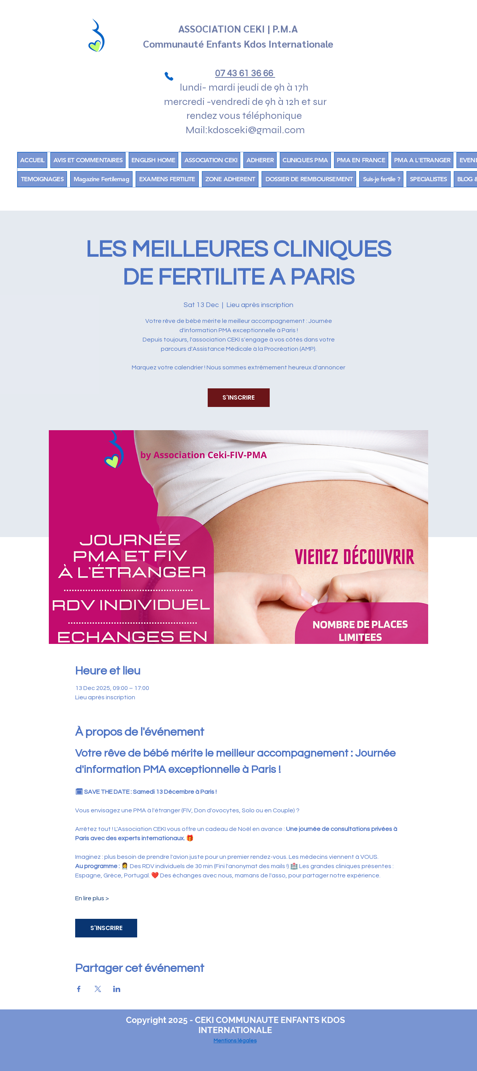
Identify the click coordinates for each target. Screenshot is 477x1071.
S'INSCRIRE (238, 397)
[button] (230, 179)
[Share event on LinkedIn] (117, 989)
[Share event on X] (98, 989)
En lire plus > (92, 898)
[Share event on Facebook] (79, 989)
